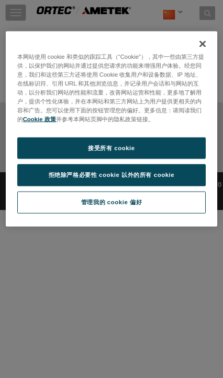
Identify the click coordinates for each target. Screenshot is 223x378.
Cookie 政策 (39, 119)
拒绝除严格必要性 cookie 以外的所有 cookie (112, 175)
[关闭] (202, 44)
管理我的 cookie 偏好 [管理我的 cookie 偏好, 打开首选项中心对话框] (111, 202)
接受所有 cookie (111, 147)
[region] (112, 129)
